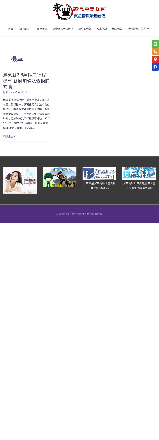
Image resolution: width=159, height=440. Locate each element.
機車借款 (117, 28)
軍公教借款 (84, 28)
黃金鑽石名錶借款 (63, 28)
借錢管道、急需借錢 (139, 28)
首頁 (10, 28)
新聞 (5, 92)
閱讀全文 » (9, 136)
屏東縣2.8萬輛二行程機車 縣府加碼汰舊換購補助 (26, 80)
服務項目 (42, 28)
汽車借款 (102, 28)
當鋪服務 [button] (23, 28)
